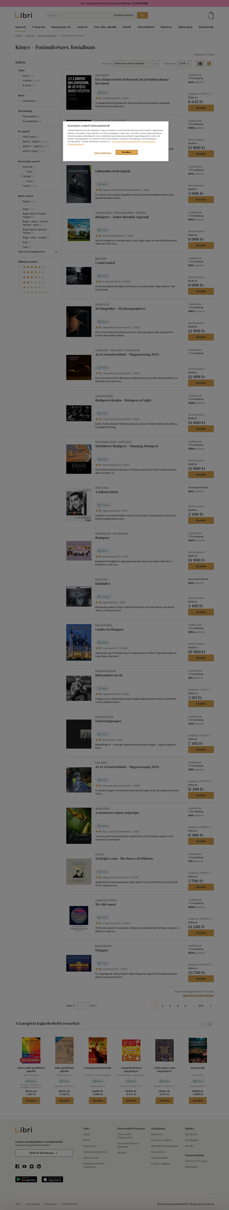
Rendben (126, 152)
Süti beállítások (102, 153)
